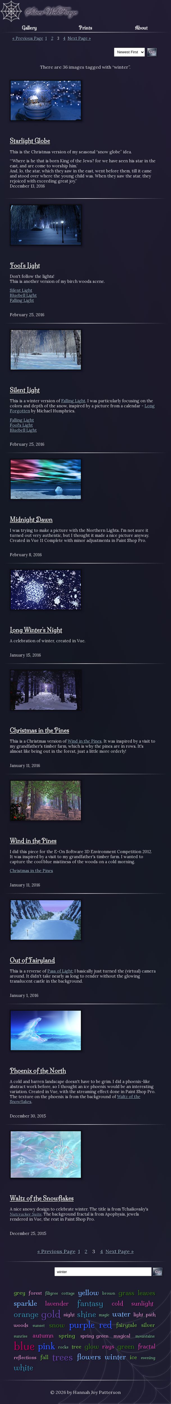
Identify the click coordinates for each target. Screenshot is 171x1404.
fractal (147, 1346)
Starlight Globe (30, 140)
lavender (57, 1303)
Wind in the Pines (85, 741)
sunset (39, 1325)
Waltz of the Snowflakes (42, 1198)
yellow (88, 1292)
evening (148, 1357)
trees (62, 1357)
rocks (63, 1347)
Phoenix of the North (38, 1070)
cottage (68, 1293)
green (125, 1346)
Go (157, 1272)
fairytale (126, 1325)
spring (67, 1335)
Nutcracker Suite (26, 1214)
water (121, 1313)
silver (148, 1325)
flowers (89, 1356)
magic (104, 1314)
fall (44, 1357)
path (151, 1314)
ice (133, 1357)
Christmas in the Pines (39, 730)
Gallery (29, 28)
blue (24, 1346)
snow (57, 1325)
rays (108, 1346)
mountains (145, 1336)
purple (82, 1324)
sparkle (25, 1303)
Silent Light (21, 290)
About (141, 28)
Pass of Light (59, 971)
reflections (25, 1357)
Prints (85, 28)
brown (108, 1293)
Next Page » (79, 38)
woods (21, 1325)
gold (51, 1314)
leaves (146, 1293)
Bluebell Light (23, 295)
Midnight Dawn (31, 519)
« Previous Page (27, 38)
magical (121, 1336)
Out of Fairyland (32, 960)
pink (46, 1346)
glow (92, 1346)
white (23, 1367)
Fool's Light (25, 265)
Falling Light (22, 300)
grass (126, 1293)
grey (19, 1292)
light (138, 1314)
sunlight (142, 1303)
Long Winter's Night (36, 630)
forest (35, 1293)
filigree (51, 1293)
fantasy (90, 1303)
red (105, 1324)
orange (26, 1314)
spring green (94, 1336)
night (69, 1314)
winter (115, 1356)
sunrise (21, 1336)
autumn (43, 1335)
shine (86, 1314)
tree (76, 1346)
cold (117, 1303)
